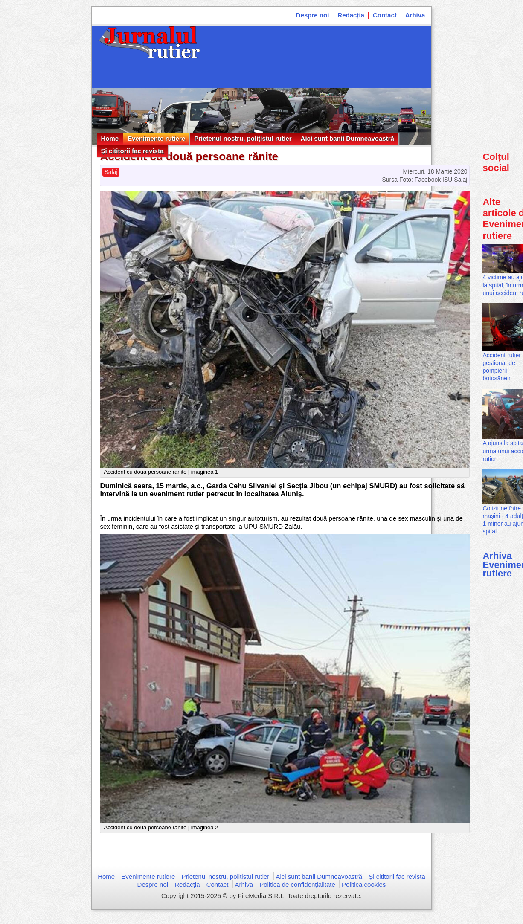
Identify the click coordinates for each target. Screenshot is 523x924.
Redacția (350, 15)
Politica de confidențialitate (297, 884)
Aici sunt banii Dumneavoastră (347, 138)
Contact (385, 15)
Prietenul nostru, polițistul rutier (242, 138)
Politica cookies (364, 884)
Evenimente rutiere (156, 138)
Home (110, 138)
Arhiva (415, 15)
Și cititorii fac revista (132, 150)
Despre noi (312, 15)
